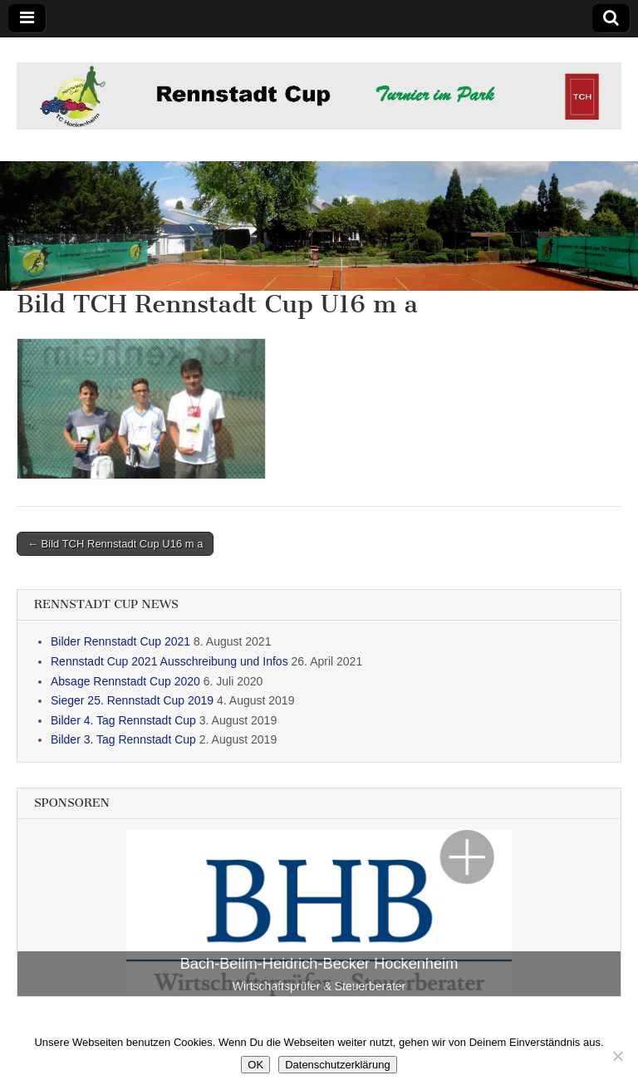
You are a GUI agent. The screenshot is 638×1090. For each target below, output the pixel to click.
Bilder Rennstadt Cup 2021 (120, 641)
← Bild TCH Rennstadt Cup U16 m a (115, 544)
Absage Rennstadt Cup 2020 (125, 681)
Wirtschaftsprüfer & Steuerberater (319, 986)
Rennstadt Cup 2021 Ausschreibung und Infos (169, 661)
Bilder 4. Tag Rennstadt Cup (123, 720)
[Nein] (617, 1056)
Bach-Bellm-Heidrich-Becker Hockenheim (319, 963)
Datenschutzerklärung (337, 1064)
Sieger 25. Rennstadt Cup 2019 (132, 700)
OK (255, 1064)
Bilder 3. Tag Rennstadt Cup (123, 739)
